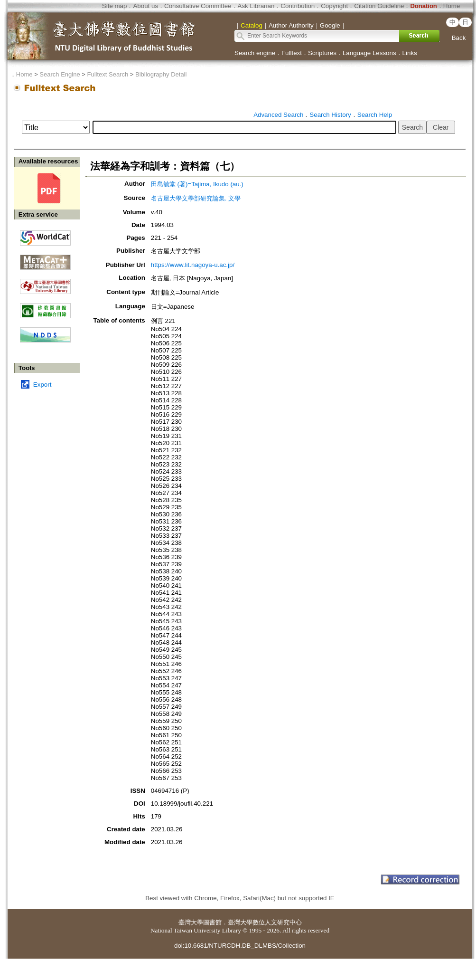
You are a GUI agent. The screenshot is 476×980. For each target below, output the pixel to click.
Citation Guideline (379, 6)
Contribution (297, 6)
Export (42, 384)
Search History (330, 114)
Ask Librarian (256, 6)
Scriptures (322, 53)
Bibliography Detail (161, 74)
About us (145, 6)
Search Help (374, 114)
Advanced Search (278, 114)
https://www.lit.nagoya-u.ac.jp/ (192, 264)
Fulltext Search (107, 74)
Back (459, 37)
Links (409, 53)
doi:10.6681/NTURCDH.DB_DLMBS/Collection (240, 945)
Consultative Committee (197, 6)
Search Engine (59, 74)
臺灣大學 (190, 922)
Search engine (254, 53)
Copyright (334, 6)
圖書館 (212, 922)
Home (451, 6)
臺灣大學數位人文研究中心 (265, 922)
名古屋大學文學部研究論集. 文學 (196, 198)
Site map (114, 6)
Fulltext (291, 53)
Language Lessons (369, 53)
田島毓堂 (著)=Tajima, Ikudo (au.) (197, 184)
